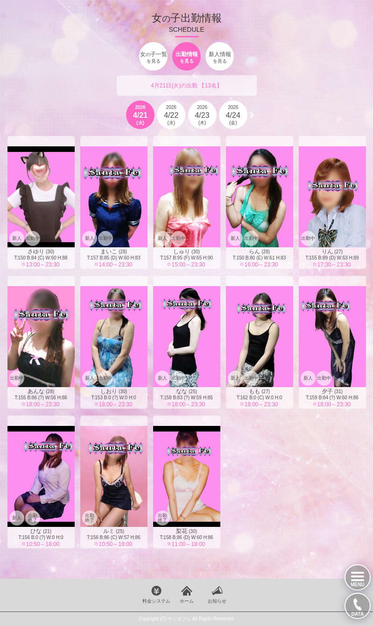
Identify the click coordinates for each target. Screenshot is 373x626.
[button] (252, 115)
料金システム (156, 601)
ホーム (187, 601)
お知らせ (217, 601)
